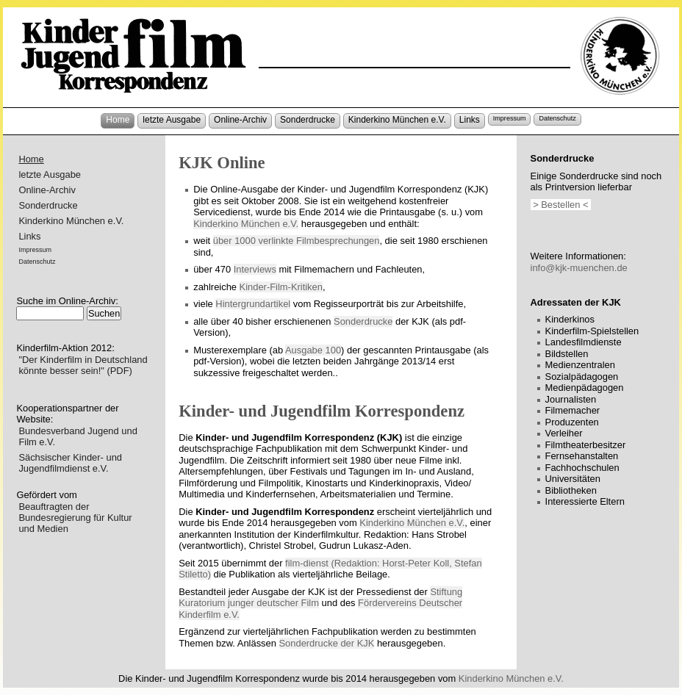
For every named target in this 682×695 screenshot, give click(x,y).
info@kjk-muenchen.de (579, 267)
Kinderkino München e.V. (397, 120)
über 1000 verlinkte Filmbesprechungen (296, 240)
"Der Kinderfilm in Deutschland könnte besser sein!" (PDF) (82, 365)
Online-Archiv (240, 120)
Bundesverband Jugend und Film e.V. (77, 436)
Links (469, 120)
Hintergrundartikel (252, 303)
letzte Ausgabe (172, 120)
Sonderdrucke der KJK (327, 643)
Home (117, 120)
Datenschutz (557, 118)
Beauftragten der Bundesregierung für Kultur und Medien (75, 517)
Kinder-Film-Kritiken (281, 286)
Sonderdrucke (307, 120)
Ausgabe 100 (313, 350)
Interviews (255, 269)
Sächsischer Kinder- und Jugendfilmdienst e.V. (70, 463)
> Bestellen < (561, 204)
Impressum (509, 118)
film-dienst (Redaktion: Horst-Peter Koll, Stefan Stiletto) (330, 569)
